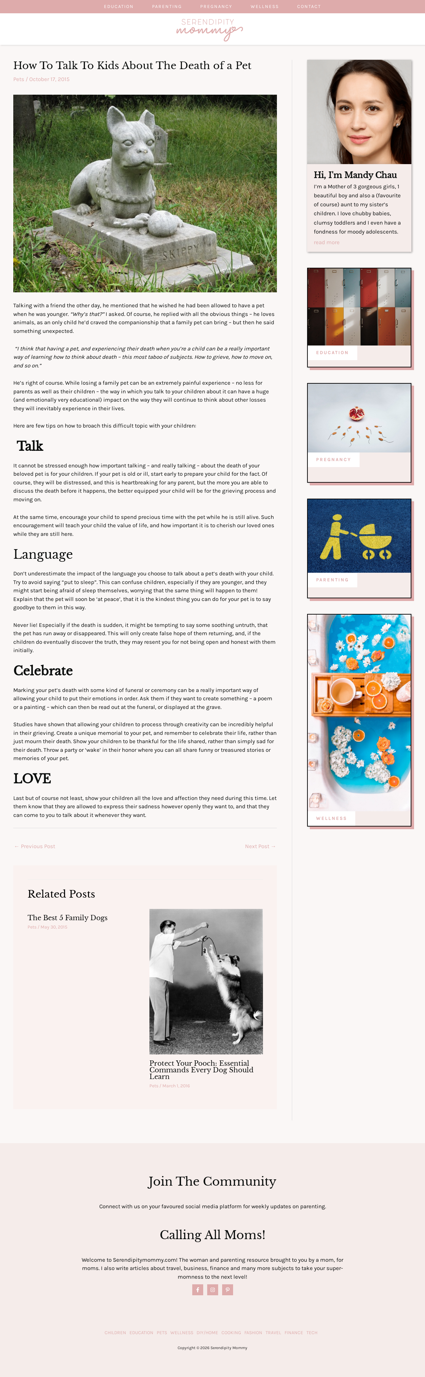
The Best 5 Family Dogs (68, 918)
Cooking (231, 1332)
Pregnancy (216, 6)
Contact (312, 6)
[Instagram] (212, 1289)
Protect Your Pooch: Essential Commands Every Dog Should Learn (201, 1070)
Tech (311, 1332)
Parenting (165, 6)
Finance (294, 1332)
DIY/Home (207, 1332)
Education (115, 6)
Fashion (253, 1332)
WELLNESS (331, 818)
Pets (18, 79)
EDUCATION (332, 352)
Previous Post (34, 846)
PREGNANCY (333, 459)
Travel (273, 1332)
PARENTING (332, 580)
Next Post (260, 846)
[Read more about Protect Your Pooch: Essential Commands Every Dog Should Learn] (206, 981)
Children (115, 1332)
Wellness (266, 6)
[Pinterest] (227, 1289)
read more (327, 243)
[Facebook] (197, 1289)
